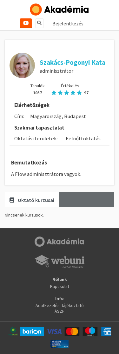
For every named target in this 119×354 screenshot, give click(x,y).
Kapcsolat (59, 286)
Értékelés (70, 89)
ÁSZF (59, 311)
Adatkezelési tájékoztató (60, 305)
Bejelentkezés (67, 23)
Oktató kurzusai (32, 200)
